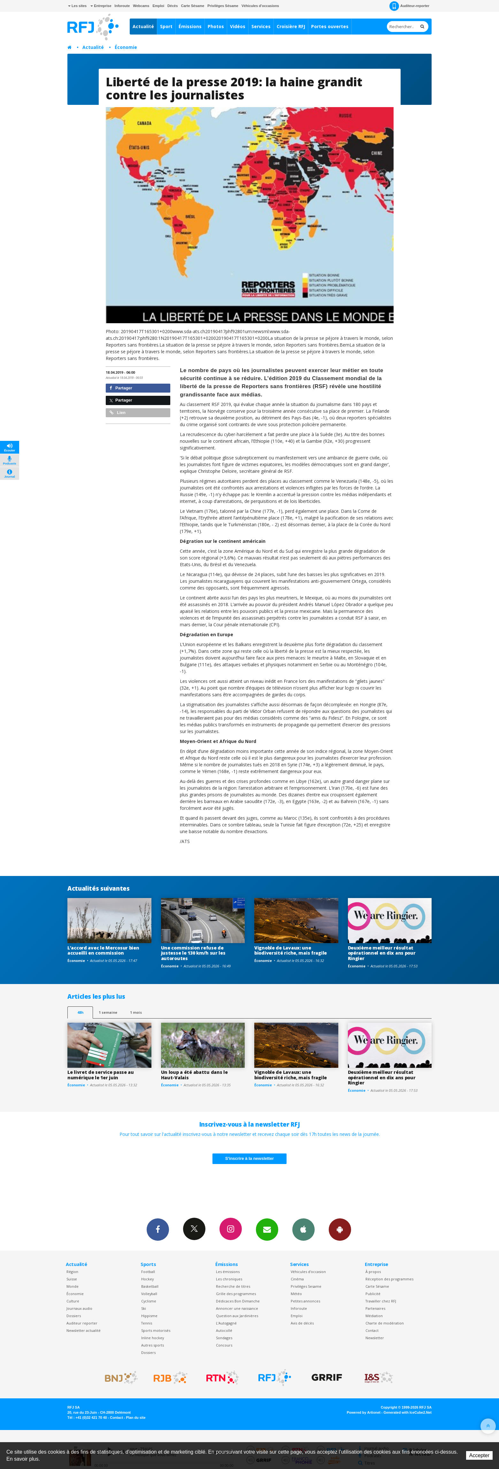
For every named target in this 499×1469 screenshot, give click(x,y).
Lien (118, 412)
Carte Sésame (192, 6)
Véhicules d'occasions (260, 6)
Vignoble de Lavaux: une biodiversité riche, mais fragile (290, 950)
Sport (166, 26)
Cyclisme (148, 1301)
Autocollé (224, 1330)
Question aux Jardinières (237, 1316)
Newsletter (374, 1338)
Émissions (190, 26)
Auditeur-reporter (409, 6)
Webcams (141, 6)
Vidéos (237, 26)
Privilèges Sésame (222, 6)
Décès (172, 6)
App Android (340, 1229)
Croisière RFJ (291, 26)
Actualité (143, 26)
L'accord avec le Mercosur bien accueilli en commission (103, 950)
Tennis (146, 1323)
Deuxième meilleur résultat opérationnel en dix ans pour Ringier (382, 953)
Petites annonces (305, 1301)
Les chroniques (229, 1279)
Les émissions (228, 1272)
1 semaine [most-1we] (108, 1012)
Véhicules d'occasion (308, 1272)
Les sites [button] (77, 6)
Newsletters (267, 1229)
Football (148, 1272)
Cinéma (297, 1279)
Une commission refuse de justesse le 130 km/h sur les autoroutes (193, 953)
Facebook (158, 1229)
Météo (296, 1294)
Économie (126, 47)
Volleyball (149, 1294)
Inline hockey (152, 1338)
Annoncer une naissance (237, 1308)
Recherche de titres (233, 1286)
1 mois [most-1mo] (136, 1012)
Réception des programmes (389, 1279)
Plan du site (135, 1417)
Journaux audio (79, 1308)
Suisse (71, 1279)
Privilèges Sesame (306, 1286)
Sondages (224, 1338)
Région (72, 1272)
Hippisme (149, 1316)
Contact (372, 1330)
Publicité (372, 1294)
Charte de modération (384, 1323)
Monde (72, 1286)
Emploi (158, 6)
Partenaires (375, 1308)
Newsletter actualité (83, 1330)
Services (261, 26)
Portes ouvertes (330, 26)
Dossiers (73, 1316)
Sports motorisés (155, 1330)
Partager (121, 388)
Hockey (147, 1279)
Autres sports (152, 1345)
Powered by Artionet (363, 1412)
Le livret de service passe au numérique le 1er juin (100, 1075)
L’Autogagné (226, 1323)
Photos (216, 26)
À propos (373, 1272)
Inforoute (122, 6)
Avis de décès (302, 1323)
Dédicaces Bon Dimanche (238, 1301)
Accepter (479, 1455)
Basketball (149, 1286)
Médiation (374, 1316)
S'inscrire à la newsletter (249, 1158)
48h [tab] (80, 1012)
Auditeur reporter (81, 1323)
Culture (72, 1301)
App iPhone (303, 1229)
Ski (143, 1308)
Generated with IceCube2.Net (408, 1412)
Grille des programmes (236, 1294)
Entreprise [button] (100, 6)
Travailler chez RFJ (380, 1301)
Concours (224, 1345)
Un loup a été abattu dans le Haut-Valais (194, 1075)
